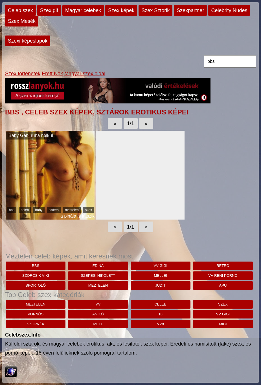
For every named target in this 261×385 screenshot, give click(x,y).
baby (39, 210)
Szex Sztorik (155, 10)
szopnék (35, 324)
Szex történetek (22, 73)
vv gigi (160, 266)
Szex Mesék (22, 21)
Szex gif (49, 10)
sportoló (35, 285)
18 (160, 314)
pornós (35, 314)
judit (160, 285)
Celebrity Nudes (229, 10)
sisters (54, 210)
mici (223, 324)
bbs (11, 210)
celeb (25, 210)
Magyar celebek (83, 10)
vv (98, 304)
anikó (98, 314)
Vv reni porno (222, 275)
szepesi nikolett (98, 275)
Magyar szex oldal (84, 73)
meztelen (72, 210)
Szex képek (121, 10)
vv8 (160, 324)
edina (98, 266)
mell (98, 324)
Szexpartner (190, 10)
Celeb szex (20, 10)
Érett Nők (52, 73)
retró (222, 266)
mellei (160, 275)
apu (223, 285)
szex (88, 210)
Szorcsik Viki (35, 275)
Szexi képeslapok (27, 41)
